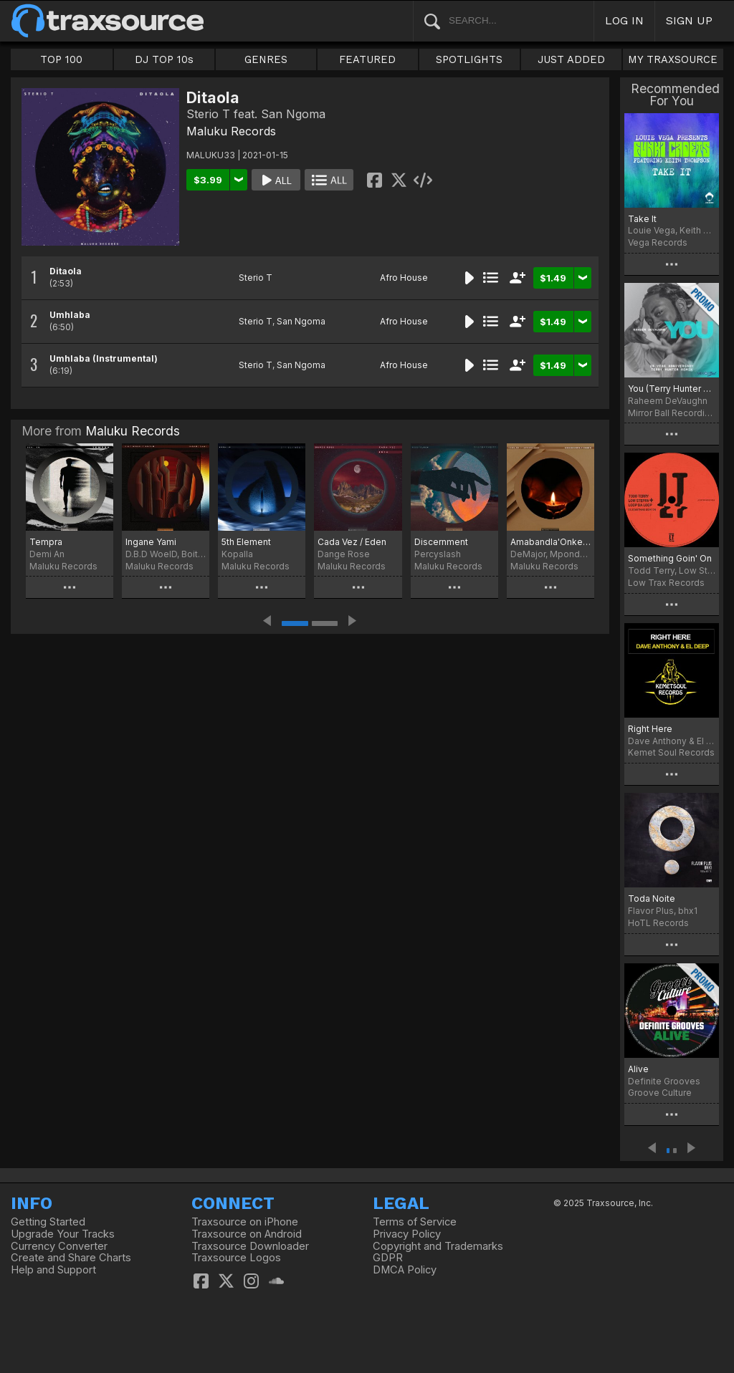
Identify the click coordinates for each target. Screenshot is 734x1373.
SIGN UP (689, 20)
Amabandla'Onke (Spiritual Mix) (550, 541)
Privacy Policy (407, 1234)
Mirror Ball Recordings (671, 413)
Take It (642, 218)
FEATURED (367, 59)
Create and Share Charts (71, 1257)
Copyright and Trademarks (438, 1246)
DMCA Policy (405, 1269)
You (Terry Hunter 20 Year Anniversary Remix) (671, 388)
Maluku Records (231, 131)
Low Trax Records (666, 582)
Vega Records (657, 242)
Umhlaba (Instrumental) (103, 358)
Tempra (45, 541)
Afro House (404, 277)
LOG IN (624, 20)
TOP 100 (61, 59)
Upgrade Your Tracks (63, 1234)
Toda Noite (651, 898)
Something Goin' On (670, 558)
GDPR (388, 1257)
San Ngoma (301, 321)
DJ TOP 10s (164, 59)
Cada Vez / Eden (352, 541)
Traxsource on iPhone (244, 1221)
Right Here (650, 728)
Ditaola (65, 271)
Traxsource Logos (236, 1257)
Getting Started (48, 1221)
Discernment (441, 541)
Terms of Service (415, 1221)
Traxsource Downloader (250, 1246)
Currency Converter (59, 1246)
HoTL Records (658, 922)
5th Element (246, 541)
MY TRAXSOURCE (673, 59)
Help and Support (53, 1269)
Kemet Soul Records (671, 752)
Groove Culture (660, 1092)
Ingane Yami (150, 541)
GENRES (265, 59)
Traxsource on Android (246, 1234)
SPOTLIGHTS (469, 59)
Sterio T (255, 277)
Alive (638, 1069)
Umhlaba (69, 314)
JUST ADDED (571, 59)
